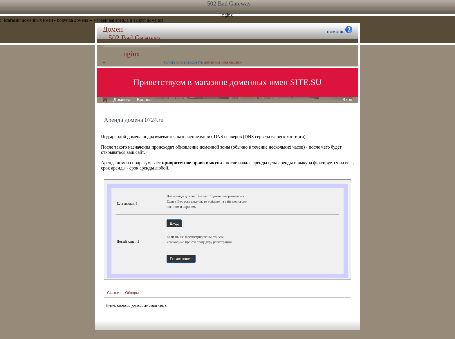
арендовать (193, 62)
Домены (121, 99)
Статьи (113, 293)
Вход (347, 99)
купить (169, 62)
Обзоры (132, 293)
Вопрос (144, 99)
